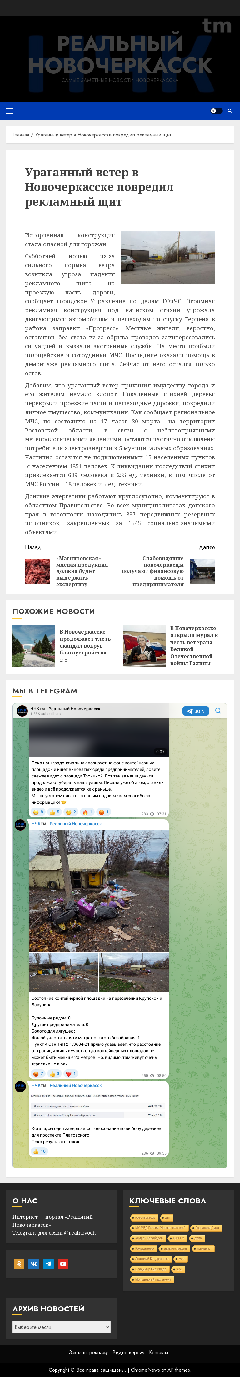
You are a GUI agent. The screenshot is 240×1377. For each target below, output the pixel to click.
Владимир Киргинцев (150, 1269)
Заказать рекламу (88, 1352)
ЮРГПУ (178, 1238)
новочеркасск (145, 1217)
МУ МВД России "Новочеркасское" (160, 1228)
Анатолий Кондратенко (151, 1259)
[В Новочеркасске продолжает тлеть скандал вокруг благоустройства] (33, 646)
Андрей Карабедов (149, 1238)
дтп (167, 1217)
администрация (175, 1248)
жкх (179, 1269)
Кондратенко (144, 1248)
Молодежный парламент (153, 1279)
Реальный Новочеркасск (120, 54)
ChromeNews (145, 1370)
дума (198, 1238)
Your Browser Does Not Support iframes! (120, 935)
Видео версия (128, 1352)
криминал (204, 1248)
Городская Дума (207, 1228)
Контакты (158, 1352)
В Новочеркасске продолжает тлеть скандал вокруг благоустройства (85, 642)
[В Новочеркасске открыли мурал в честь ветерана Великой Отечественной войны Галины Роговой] (144, 646)
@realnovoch (80, 1232)
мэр (181, 1259)
